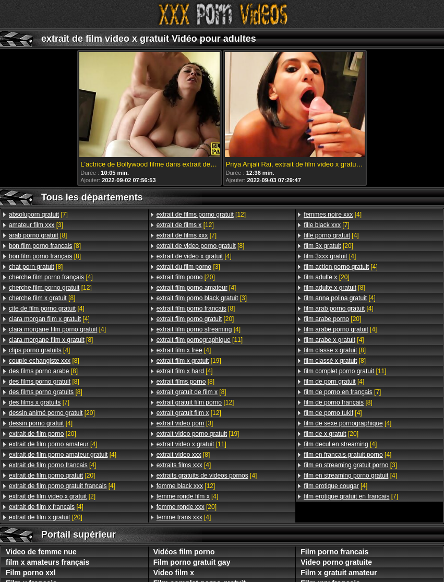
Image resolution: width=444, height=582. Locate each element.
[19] (189, 360)
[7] (38, 214)
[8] (38, 235)
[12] (50, 287)
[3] (36, 225)
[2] (52, 496)
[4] (51, 277)
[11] (200, 339)
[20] (52, 413)
